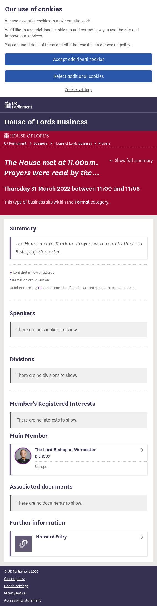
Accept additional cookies (78, 59)
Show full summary (134, 160)
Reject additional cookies (79, 76)
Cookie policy (14, 579)
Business (40, 143)
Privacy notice (15, 593)
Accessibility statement (22, 600)
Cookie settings (78, 90)
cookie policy (118, 45)
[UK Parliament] (18, 105)
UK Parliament (15, 143)
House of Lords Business (46, 122)
